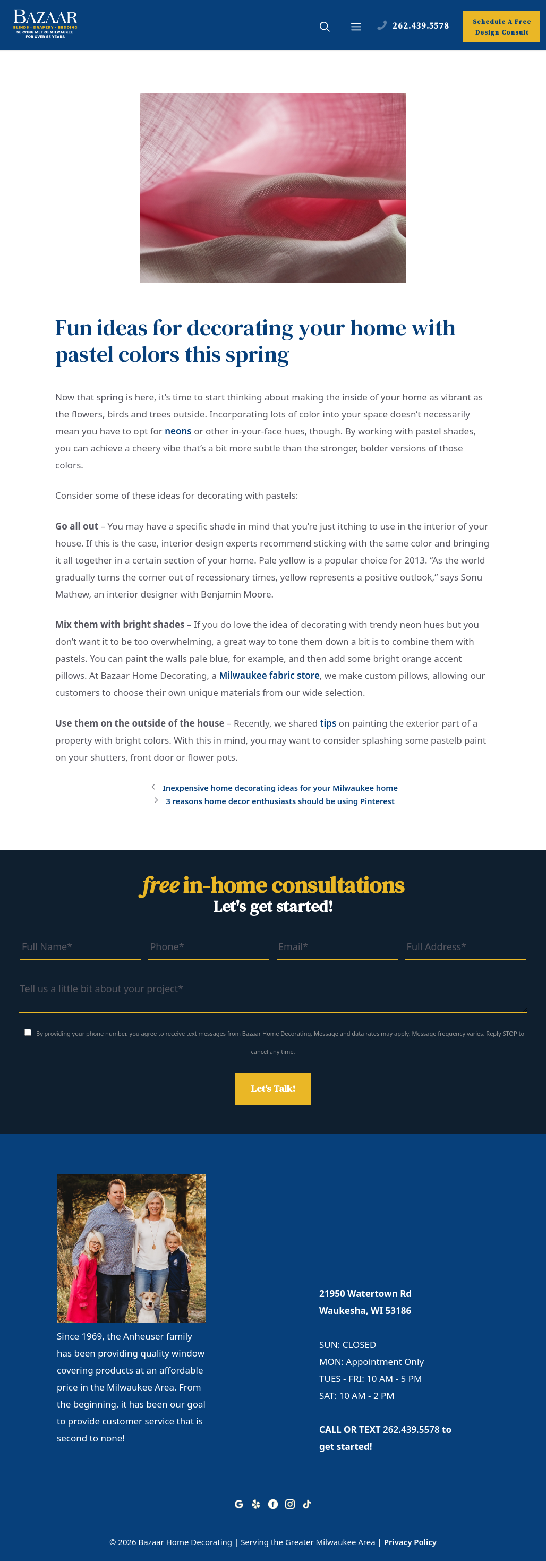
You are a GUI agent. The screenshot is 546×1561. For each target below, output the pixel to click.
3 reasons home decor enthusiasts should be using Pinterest (280, 801)
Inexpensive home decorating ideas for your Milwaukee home (280, 788)
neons (178, 431)
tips (328, 723)
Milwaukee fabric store (269, 675)
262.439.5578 (411, 1429)
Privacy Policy (410, 1542)
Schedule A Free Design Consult (502, 27)
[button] (324, 28)
